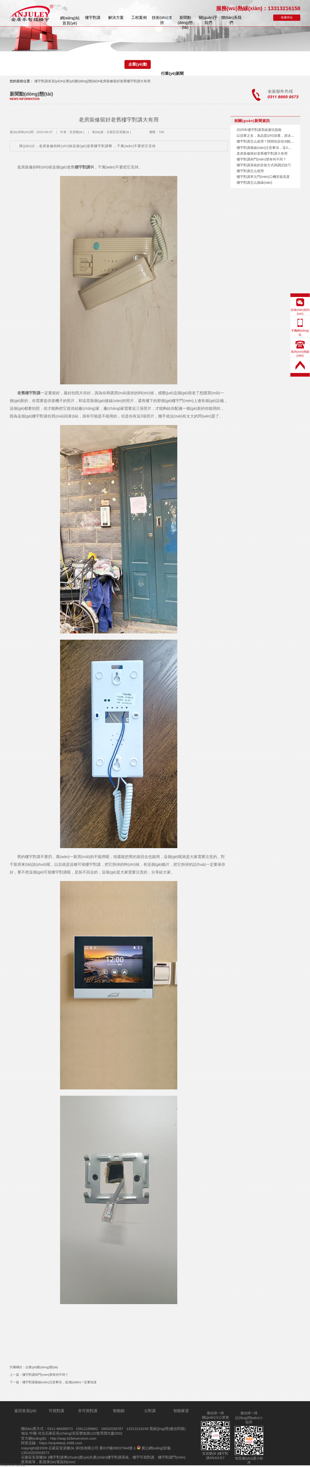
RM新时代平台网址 (12, 1465)
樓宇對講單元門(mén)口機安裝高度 (263, 177)
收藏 (287, 17)
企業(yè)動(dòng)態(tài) (137, 65)
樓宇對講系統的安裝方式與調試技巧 (264, 165)
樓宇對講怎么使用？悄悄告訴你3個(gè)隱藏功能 (273, 141)
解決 (116, 17)
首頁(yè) (70, 20)
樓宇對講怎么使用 (250, 171)
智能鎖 (118, 1411)
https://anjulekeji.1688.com (60, 1443)
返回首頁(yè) (25, 1411)
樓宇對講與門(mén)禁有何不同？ (45, 1374)
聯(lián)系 (231, 20)
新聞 (185, 20)
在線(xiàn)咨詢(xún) (300, 311)
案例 (139, 17)
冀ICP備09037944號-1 (117, 1448)
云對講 (150, 1411)
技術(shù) (162, 20)
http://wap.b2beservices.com (73, 1438)
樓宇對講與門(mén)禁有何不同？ (261, 159)
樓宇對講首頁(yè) (47, 81)
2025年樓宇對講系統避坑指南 (259, 130)
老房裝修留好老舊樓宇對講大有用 (125, 81)
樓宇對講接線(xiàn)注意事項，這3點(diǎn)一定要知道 (59, 1382)
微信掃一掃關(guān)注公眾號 (215, 1415)
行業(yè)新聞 (172, 73)
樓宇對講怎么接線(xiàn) (254, 182)
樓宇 (93, 17)
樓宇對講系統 (118, 1457)
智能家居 (181, 1411)
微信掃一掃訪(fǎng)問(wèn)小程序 (249, 1417)
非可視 (87, 1411)
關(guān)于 (208, 20)
